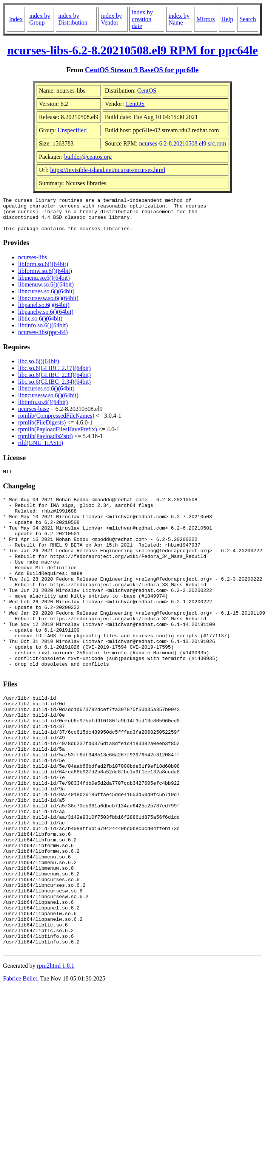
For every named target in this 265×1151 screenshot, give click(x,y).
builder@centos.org (88, 156)
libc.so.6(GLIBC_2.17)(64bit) (54, 375)
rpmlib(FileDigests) (42, 429)
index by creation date (142, 19)
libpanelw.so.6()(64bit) (45, 318)
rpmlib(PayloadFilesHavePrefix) (57, 436)
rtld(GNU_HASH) (40, 449)
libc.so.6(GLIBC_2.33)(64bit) (54, 381)
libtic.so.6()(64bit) (40, 325)
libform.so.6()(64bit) (43, 271)
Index (16, 19)
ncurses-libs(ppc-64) (43, 339)
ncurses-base (33, 415)
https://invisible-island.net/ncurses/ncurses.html (107, 170)
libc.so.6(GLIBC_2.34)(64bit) (54, 388)
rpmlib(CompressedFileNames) (56, 422)
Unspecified (71, 130)
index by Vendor (111, 19)
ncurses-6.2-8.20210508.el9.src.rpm (182, 143)
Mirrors (205, 19)
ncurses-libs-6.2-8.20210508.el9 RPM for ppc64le (132, 50)
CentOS (147, 90)
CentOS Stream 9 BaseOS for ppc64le (142, 70)
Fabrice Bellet (20, 1072)
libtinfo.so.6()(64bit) (43, 332)
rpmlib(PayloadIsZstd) (45, 443)
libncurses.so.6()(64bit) (46, 298)
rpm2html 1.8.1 (55, 1060)
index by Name (179, 19)
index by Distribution (72, 19)
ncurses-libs (32, 264)
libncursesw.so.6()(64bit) (48, 305)
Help (227, 19)
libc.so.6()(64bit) (38, 368)
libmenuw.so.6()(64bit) (46, 291)
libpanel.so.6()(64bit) (43, 311)
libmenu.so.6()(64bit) (44, 284)
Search (247, 19)
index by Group (39, 19)
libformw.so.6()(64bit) (45, 277)
